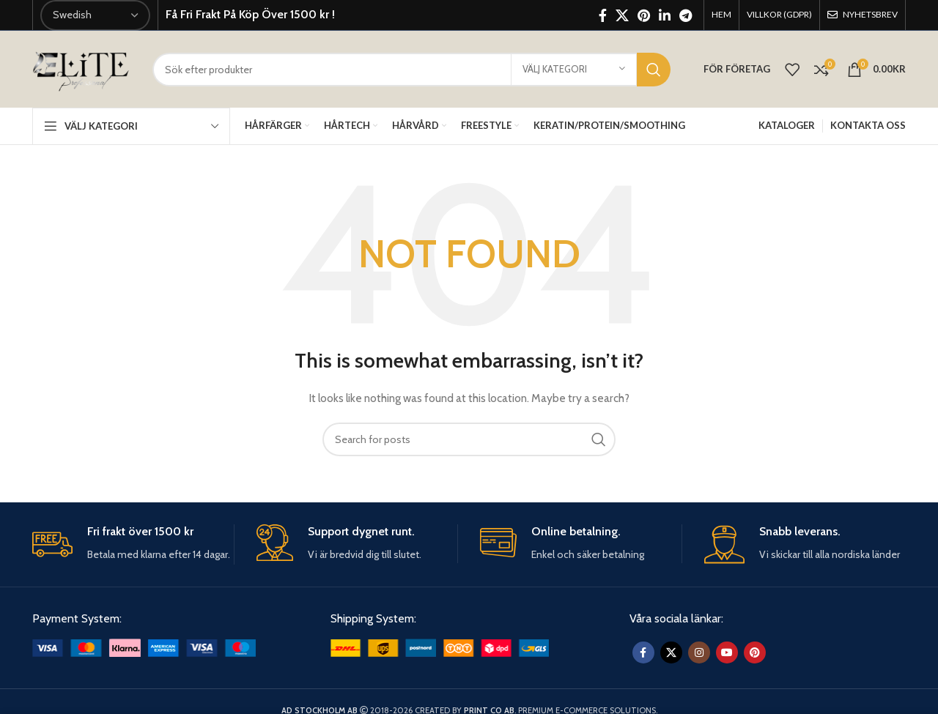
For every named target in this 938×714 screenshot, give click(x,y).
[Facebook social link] (602, 15)
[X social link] (622, 15)
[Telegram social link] (685, 15)
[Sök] (411, 69)
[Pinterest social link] (643, 15)
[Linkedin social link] (664, 15)
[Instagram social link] (699, 652)
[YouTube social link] (727, 652)
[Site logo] (81, 68)
